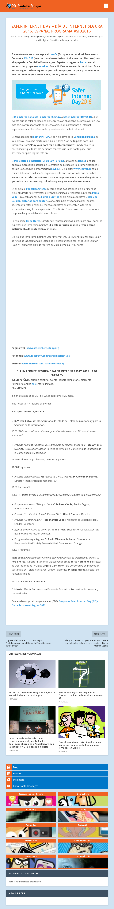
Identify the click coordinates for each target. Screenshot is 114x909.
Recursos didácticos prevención (25, 881)
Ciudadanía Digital (54, 36)
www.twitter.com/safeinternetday (43, 363)
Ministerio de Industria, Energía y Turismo (39, 160)
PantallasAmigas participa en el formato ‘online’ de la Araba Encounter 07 (80, 695)
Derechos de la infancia (75, 36)
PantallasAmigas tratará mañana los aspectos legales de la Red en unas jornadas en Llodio (79, 745)
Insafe (53, 54)
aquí (34, 384)
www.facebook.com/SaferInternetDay (47, 355)
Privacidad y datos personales (63, 40)
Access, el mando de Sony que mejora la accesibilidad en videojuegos (32, 694)
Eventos (14, 773)
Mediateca (15, 780)
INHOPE (28, 58)
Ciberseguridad (37, 36)
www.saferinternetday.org (43, 348)
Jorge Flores (33, 221)
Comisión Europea (84, 136)
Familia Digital (50, 197)
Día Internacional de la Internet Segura (37, 117)
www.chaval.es (82, 168)
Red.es (84, 62)
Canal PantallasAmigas (22, 786)
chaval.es (42, 66)
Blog (26, 36)
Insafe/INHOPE (41, 136)
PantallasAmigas (36, 189)
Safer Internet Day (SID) (77, 117)
